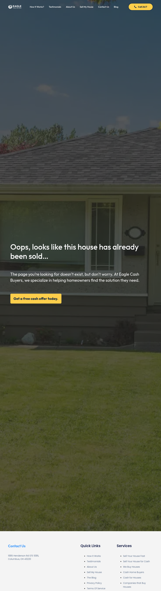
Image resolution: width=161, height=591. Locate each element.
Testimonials (55, 6)
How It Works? (37, 6)
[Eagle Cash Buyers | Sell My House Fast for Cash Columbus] (33, 576)
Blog (116, 6)
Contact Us (103, 6)
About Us (70, 6)
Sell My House (86, 6)
